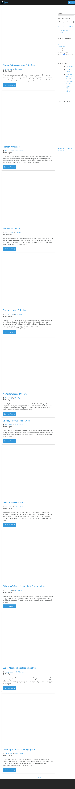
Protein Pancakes (11, 147)
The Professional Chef (65, 27)
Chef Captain (19, 69)
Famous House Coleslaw (15, 310)
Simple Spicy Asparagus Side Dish (19, 65)
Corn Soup (69, 66)
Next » (39, 777)
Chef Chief (63, 54)
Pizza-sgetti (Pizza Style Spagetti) (19, 749)
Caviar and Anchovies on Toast (69, 76)
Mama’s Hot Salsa (11, 228)
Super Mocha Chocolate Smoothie (19, 668)
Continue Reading (9, 85)
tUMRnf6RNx (19, 232)
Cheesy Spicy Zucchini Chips (16, 421)
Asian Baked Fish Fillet (13, 502)
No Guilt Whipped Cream (15, 394)
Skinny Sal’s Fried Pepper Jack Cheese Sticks (24, 586)
